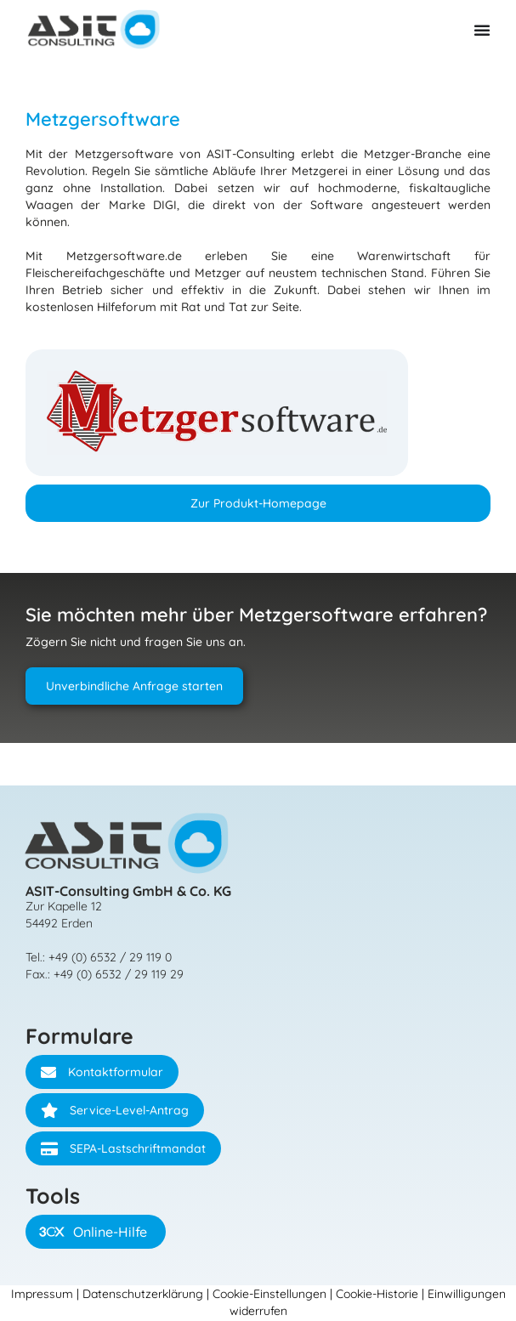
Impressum (42, 1293)
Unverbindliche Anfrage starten (134, 686)
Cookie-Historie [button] (377, 1293)
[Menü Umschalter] (481, 29)
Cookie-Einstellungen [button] (269, 1293)
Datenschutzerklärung (142, 1293)
